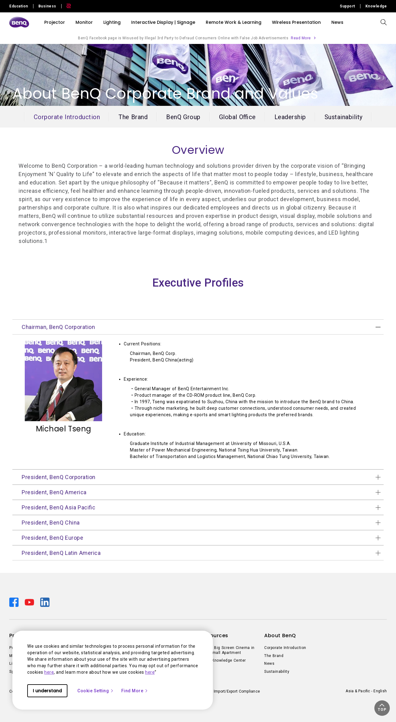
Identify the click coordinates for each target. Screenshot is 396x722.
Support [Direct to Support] (347, 6)
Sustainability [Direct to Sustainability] (276, 671)
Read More (301, 38)
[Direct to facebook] (14, 601)
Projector (54, 22)
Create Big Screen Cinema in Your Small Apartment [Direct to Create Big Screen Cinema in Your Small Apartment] (227, 650)
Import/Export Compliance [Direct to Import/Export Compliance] (237, 691)
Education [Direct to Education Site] (18, 6)
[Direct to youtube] (30, 601)
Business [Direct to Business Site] (47, 6)
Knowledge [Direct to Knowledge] (376, 6)
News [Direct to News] (269, 663)
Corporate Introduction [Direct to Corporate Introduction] (285, 648)
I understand (47, 691)
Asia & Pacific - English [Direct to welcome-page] (366, 691)
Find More (134, 690)
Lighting (112, 22)
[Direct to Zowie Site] (66, 6)
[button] (382, 708)
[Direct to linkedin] (45, 601)
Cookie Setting (95, 690)
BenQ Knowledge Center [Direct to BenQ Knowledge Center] (223, 660)
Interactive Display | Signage (163, 22)
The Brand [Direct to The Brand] (273, 656)
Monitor (84, 22)
